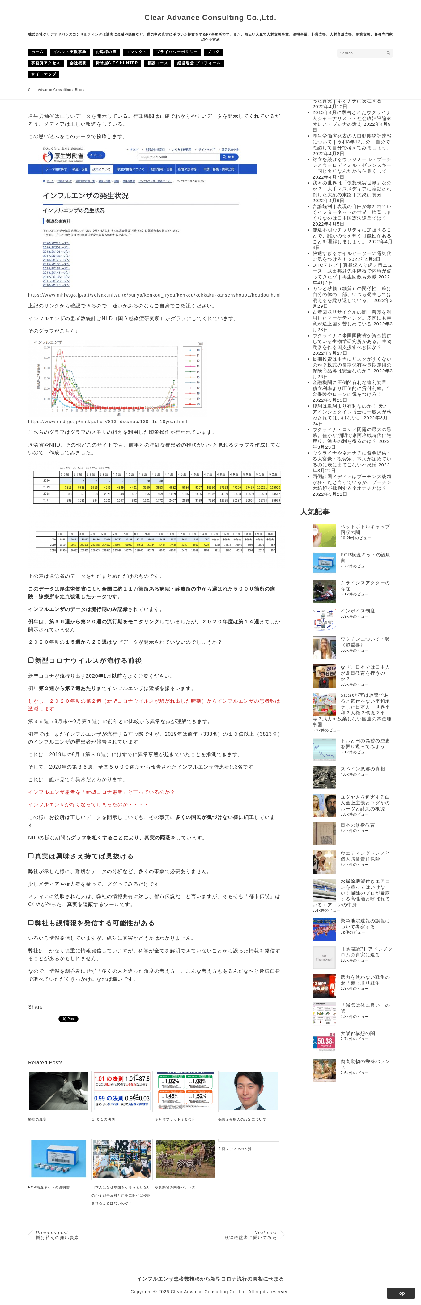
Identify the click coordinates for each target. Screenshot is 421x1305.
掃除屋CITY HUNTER (117, 63)
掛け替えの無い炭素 (57, 1235)
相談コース (157, 63)
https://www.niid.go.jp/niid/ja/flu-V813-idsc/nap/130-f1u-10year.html (107, 421)
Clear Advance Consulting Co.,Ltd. (211, 17)
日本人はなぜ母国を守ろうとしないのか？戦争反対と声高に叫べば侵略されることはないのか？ (121, 1195)
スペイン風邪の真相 (363, 768)
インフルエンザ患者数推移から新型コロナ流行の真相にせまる (210, 1279)
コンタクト (136, 52)
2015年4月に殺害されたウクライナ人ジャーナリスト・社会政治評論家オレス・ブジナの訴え (352, 118)
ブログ (213, 52)
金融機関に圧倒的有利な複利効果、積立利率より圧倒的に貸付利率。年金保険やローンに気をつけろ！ (352, 388)
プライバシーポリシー (177, 52)
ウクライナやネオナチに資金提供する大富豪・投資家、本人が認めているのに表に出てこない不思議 (352, 458)
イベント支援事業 (70, 52)
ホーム (37, 52)
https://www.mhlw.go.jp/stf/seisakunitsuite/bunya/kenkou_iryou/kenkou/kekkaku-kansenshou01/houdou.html (154, 295)
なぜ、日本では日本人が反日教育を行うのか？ (365, 672)
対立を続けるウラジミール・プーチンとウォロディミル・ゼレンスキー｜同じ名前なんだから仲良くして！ (352, 165)
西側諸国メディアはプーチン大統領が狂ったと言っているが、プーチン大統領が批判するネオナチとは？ (352, 482)
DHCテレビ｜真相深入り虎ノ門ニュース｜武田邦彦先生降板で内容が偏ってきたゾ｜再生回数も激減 (353, 270)
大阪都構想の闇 (358, 1033)
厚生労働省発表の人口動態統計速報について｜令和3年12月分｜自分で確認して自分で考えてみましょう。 (352, 141)
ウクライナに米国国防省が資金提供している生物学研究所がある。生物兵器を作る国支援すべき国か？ (352, 341)
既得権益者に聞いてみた (250, 1235)
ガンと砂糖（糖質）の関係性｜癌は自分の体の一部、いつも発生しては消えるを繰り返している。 (352, 294)
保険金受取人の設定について (242, 1119)
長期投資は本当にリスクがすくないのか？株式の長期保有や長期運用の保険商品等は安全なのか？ (352, 364)
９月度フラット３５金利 (175, 1119)
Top (401, 1293)
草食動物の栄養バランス (175, 1187)
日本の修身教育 (358, 825)
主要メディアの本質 (235, 1149)
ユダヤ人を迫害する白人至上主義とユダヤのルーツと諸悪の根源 (365, 802)
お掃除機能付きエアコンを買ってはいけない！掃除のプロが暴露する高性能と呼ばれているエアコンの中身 (351, 893)
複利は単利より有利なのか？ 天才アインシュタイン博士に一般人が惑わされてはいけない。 (352, 411)
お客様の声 (106, 52)
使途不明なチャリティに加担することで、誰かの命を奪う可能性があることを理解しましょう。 (352, 235)
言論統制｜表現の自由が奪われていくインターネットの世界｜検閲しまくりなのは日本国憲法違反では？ (352, 212)
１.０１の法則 (103, 1119)
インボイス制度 (358, 610)
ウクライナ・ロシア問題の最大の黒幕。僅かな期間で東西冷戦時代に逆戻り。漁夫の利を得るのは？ (352, 435)
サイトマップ (43, 74)
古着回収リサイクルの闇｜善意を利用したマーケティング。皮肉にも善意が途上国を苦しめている (352, 317)
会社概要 (78, 63)
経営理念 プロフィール (199, 63)
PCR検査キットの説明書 (49, 1187)
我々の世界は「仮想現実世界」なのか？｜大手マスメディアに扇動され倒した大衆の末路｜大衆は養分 (352, 188)
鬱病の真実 (37, 1119)
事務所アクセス (46, 63)
